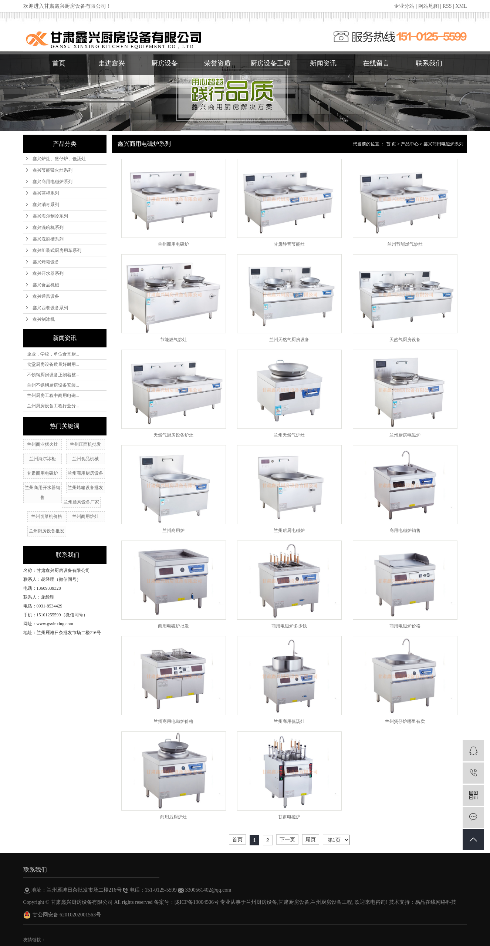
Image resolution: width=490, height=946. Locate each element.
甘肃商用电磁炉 (42, 473)
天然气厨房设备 (404, 339)
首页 (58, 63)
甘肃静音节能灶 (289, 244)
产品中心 (410, 144)
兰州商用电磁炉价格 (173, 721)
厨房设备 (164, 63)
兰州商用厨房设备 (85, 473)
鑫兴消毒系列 (46, 204)
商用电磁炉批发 (173, 626)
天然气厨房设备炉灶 (173, 435)
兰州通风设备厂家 (81, 502)
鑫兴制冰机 (44, 319)
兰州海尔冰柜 (42, 458)
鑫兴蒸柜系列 (46, 193)
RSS (447, 6)
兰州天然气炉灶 (289, 435)
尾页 (310, 839)
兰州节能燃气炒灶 (405, 244)
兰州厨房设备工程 (331, 902)
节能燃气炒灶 (173, 339)
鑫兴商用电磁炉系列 (52, 181)
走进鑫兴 (111, 63)
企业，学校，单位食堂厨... (53, 354)
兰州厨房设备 (261, 902)
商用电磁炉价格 (404, 626)
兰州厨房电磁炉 (404, 435)
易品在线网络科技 (435, 902)
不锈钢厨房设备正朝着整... (53, 374)
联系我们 (429, 63)
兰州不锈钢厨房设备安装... (53, 385)
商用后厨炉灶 (173, 816)
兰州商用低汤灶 (289, 721)
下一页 (287, 839)
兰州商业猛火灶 (42, 444)
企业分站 (404, 6)
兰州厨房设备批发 (46, 530)
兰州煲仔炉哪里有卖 (405, 721)
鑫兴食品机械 (46, 284)
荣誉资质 (217, 63)
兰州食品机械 (85, 458)
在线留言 (376, 63)
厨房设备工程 (270, 63)
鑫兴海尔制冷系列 (50, 216)
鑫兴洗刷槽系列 (48, 239)
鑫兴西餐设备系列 (50, 307)
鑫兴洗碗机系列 (48, 227)
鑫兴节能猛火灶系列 (52, 170)
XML (461, 6)
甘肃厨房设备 (294, 902)
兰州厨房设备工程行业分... (53, 405)
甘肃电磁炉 (289, 816)
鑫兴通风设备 (46, 296)
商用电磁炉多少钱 (289, 626)
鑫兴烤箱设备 (46, 262)
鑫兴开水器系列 (48, 273)
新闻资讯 (323, 63)
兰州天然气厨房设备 (289, 339)
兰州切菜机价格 (46, 516)
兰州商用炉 (173, 530)
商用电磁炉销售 (404, 530)
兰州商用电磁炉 (173, 244)
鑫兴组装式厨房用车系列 (57, 250)
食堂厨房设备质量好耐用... (53, 364)
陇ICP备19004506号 (197, 902)
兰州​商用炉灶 (85, 516)
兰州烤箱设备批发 (85, 487)
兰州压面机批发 (85, 444)
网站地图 (428, 6)
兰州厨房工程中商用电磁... (53, 395)
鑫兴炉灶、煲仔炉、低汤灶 (59, 158)
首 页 (391, 144)
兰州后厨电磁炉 (289, 530)
